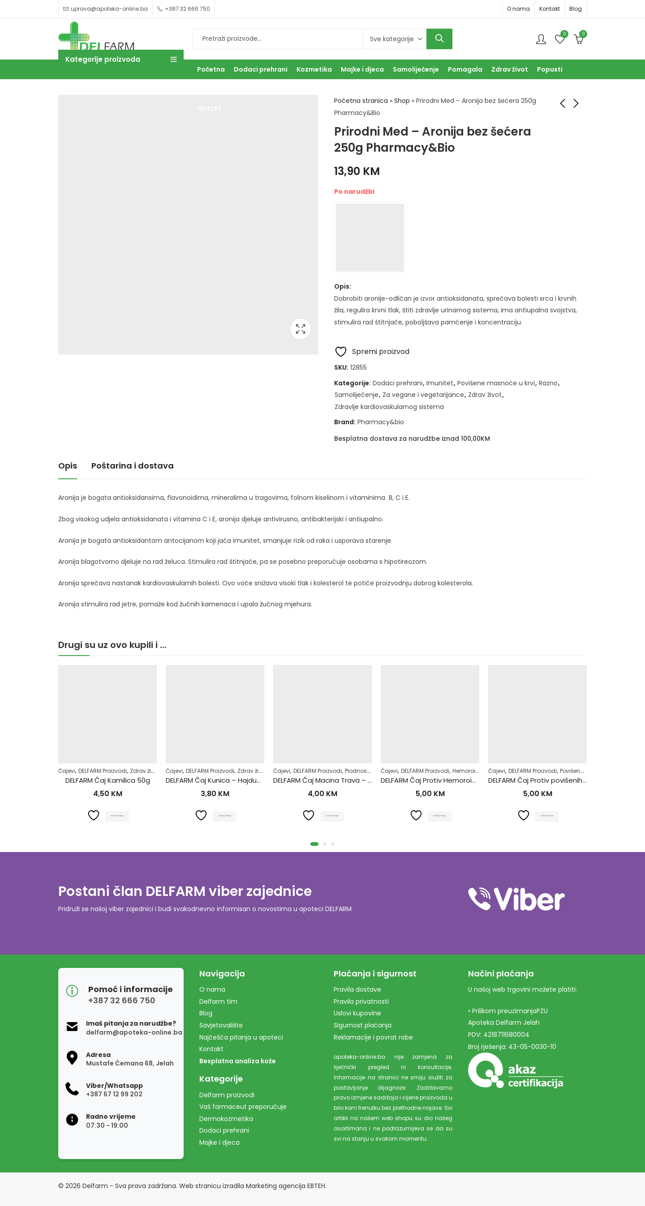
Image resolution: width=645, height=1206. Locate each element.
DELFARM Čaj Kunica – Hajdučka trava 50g (234, 780)
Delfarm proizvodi (226, 1095)
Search (439, 39)
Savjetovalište (221, 1025)
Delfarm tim (218, 1001)
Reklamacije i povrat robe (373, 1037)
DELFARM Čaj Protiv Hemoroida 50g (438, 780)
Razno (548, 383)
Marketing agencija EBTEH (285, 1185)
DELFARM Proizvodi (102, 771)
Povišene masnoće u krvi (496, 383)
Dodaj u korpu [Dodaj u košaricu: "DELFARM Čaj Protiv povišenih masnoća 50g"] (548, 815)
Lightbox (300, 329)
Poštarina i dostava (132, 465)
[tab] (67, 466)
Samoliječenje (356, 394)
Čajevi (66, 771)
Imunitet (439, 383)
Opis (67, 465)
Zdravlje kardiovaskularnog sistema (389, 406)
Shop (402, 100)
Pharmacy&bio (380, 422)
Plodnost (357, 771)
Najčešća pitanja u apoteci (241, 1037)
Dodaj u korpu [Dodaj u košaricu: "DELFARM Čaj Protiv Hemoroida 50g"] (440, 815)
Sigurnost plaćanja (362, 1025)
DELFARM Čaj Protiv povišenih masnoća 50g (559, 780)
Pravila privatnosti (361, 1001)
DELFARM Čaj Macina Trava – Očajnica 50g (342, 780)
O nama (518, 9)
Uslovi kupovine (357, 1013)
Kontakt (549, 9)
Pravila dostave (357, 989)
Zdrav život (485, 394)
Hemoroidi (466, 771)
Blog (575, 9)
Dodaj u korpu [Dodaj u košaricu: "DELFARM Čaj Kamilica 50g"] (118, 815)
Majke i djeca (219, 1142)
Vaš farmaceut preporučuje (243, 1106)
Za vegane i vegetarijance (423, 394)
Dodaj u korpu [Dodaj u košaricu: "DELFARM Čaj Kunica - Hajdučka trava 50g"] (225, 815)
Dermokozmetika (226, 1118)
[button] (314, 844)
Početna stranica (361, 100)
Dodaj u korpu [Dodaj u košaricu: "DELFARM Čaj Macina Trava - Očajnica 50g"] (333, 815)
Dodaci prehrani (397, 383)
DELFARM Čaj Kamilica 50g (107, 780)
